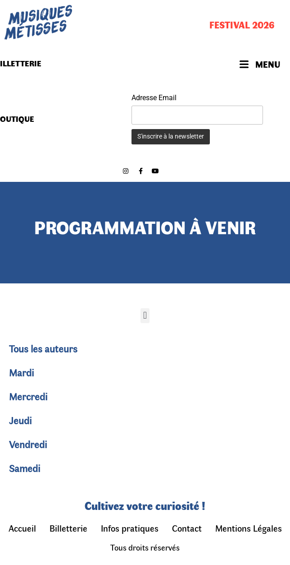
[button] (144, 315)
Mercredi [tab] (28, 396)
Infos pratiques (130, 528)
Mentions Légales (248, 528)
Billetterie (68, 528)
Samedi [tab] (25, 468)
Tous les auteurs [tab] (43, 348)
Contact (187, 528)
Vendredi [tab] (28, 444)
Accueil (22, 528)
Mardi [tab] (21, 372)
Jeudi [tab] (20, 420)
